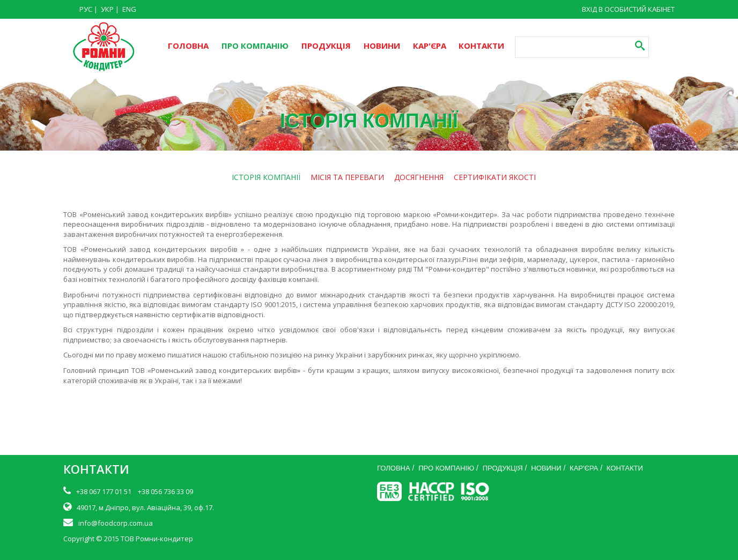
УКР (107, 9)
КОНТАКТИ (481, 45)
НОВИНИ (382, 45)
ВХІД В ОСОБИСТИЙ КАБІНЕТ (628, 9)
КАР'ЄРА (429, 45)
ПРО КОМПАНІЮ (255, 45)
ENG (129, 9)
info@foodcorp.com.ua (115, 523)
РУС (85, 9)
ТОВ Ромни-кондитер (157, 538)
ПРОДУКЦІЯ (326, 45)
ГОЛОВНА (188, 45)
